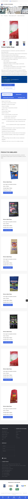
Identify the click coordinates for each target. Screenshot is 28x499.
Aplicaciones (18, 94)
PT (21, 4)
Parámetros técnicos (7, 94)
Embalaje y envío (21, 97)
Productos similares (8, 88)
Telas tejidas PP (4, 431)
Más (2, 439)
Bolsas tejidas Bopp (21, 15)
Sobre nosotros (18, 431)
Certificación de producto (8, 97)
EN (20, 4)
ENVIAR (5, 458)
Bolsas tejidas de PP (12, 15)
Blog (16, 436)
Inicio (2, 15)
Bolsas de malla (4, 434)
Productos (6, 15)
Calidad (17, 434)
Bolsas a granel (4, 436)
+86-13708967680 (7, 471)
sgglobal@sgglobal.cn (15, 79)
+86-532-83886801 (7, 79)
